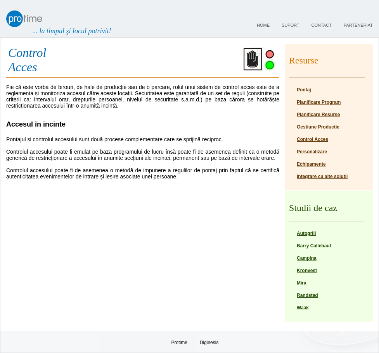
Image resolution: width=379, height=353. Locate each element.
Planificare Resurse (318, 114)
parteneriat (358, 25)
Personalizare (312, 151)
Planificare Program (319, 102)
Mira (301, 283)
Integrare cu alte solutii (322, 176)
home (263, 25)
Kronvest (307, 270)
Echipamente (311, 164)
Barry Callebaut (314, 245)
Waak (303, 307)
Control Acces (312, 139)
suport (290, 25)
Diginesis (209, 342)
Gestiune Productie (318, 127)
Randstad (307, 295)
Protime (179, 342)
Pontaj (304, 90)
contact (322, 25)
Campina (307, 258)
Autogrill (306, 233)
